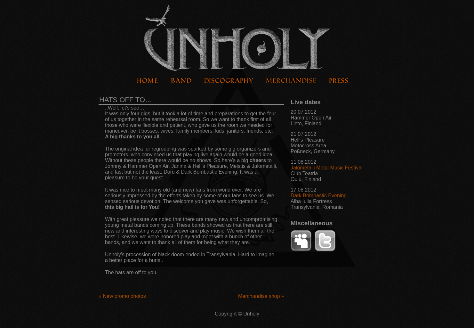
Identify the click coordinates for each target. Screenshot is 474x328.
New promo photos (122, 296)
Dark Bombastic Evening (319, 195)
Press (338, 81)
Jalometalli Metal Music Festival (327, 167)
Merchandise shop (261, 296)
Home (147, 81)
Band (181, 81)
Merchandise (291, 81)
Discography (229, 81)
